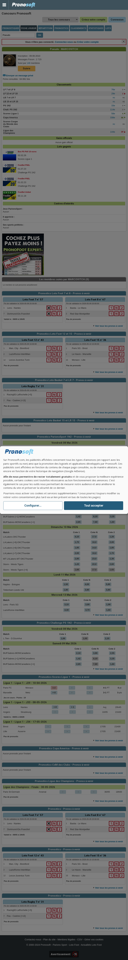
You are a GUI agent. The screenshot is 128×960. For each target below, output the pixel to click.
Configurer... (33, 505)
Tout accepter (93, 505)
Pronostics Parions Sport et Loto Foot (24, 5)
